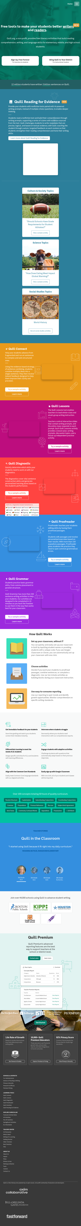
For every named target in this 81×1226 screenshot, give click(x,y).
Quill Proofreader (8, 1103)
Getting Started (7, 1139)
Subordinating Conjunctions (45, 800)
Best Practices (7, 1144)
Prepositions (22, 805)
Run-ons (50, 805)
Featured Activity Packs (10, 1115)
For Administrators (8, 1078)
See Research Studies (15, 1061)
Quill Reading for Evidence (10, 1108)
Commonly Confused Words (28, 811)
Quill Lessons (7, 1098)
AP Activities (7, 1117)
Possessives (58, 811)
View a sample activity (40, 233)
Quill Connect (7, 1095)
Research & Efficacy (9, 1085)
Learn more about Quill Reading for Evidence (29, 138)
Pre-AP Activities (8, 1120)
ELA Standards (7, 1125)
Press (4, 1159)
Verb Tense (10, 811)
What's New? (7, 1134)
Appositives (45, 811)
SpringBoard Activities (9, 1122)
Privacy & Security (8, 1083)
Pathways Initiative (8, 1164)
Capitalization (26, 800)
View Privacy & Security (66, 1061)
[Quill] (2, 4)
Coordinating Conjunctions (67, 800)
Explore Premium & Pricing (40, 1061)
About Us (6, 1154)
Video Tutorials (7, 1142)
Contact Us (6, 1171)
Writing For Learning (9, 1137)
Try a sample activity (17, 389)
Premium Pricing (7, 1088)
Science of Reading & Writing (11, 1081)
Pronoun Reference (36, 805)
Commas (10, 805)
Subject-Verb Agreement (66, 805)
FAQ (4, 1147)
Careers (5, 1169)
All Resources (7, 1132)
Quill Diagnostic (8, 1100)
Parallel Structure (11, 800)
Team (4, 1166)
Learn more (17, 394)
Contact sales (34, 958)
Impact (5, 1156)
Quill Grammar (7, 1105)
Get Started (40, 1023)
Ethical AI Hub (7, 1161)
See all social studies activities (40, 331)
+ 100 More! (70, 811)
